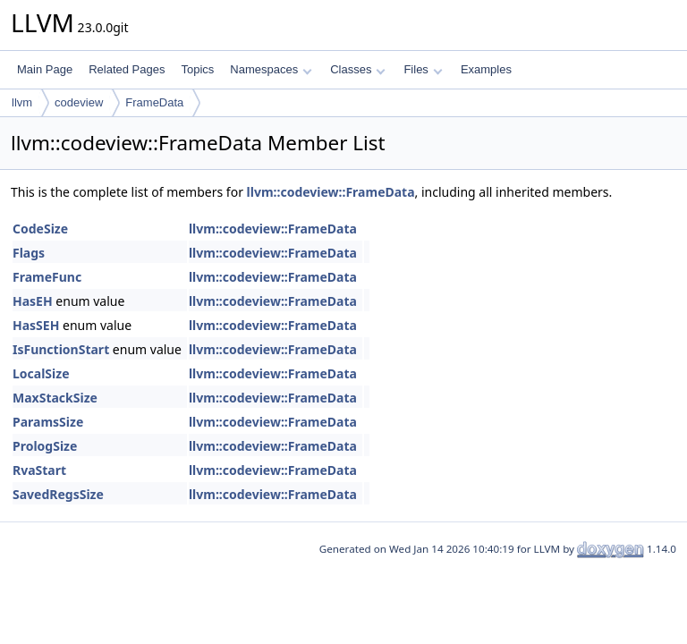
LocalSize (41, 373)
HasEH (33, 300)
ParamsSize (48, 421)
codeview (79, 102)
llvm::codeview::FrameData (331, 191)
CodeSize (40, 228)
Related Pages (127, 69)
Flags (29, 252)
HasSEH (36, 325)
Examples (486, 69)
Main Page (44, 69)
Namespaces (270, 69)
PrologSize (45, 445)
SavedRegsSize (58, 494)
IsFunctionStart (61, 349)
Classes (358, 69)
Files (422, 69)
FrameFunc (47, 276)
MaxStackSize (55, 397)
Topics (197, 69)
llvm (22, 102)
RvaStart (39, 470)
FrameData (154, 102)
